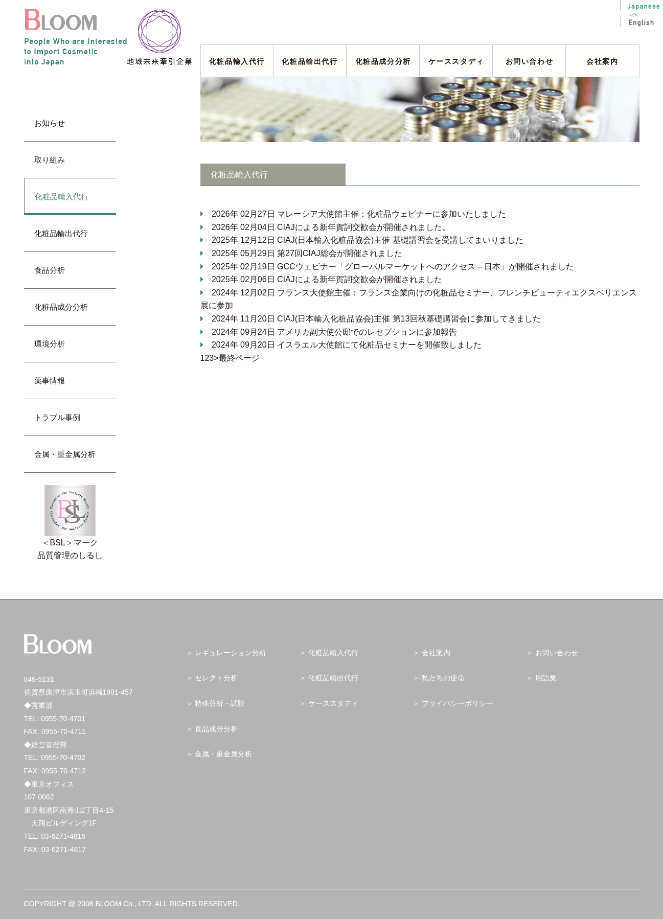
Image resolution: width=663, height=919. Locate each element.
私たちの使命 (443, 678)
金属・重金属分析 (65, 454)
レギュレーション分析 (230, 653)
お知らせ (53, 123)
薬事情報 (53, 380)
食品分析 (49, 270)
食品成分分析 (216, 729)
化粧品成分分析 (383, 61)
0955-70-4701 (63, 719)
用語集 (546, 678)
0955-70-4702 (63, 757)
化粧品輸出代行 (309, 61)
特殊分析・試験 (220, 703)
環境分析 (53, 343)
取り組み (53, 159)
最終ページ (239, 358)
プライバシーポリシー (457, 703)
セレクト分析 (216, 678)
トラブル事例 (61, 417)
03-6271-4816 (63, 836)
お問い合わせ (530, 61)
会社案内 (602, 61)
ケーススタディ (456, 61)
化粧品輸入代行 (237, 61)
